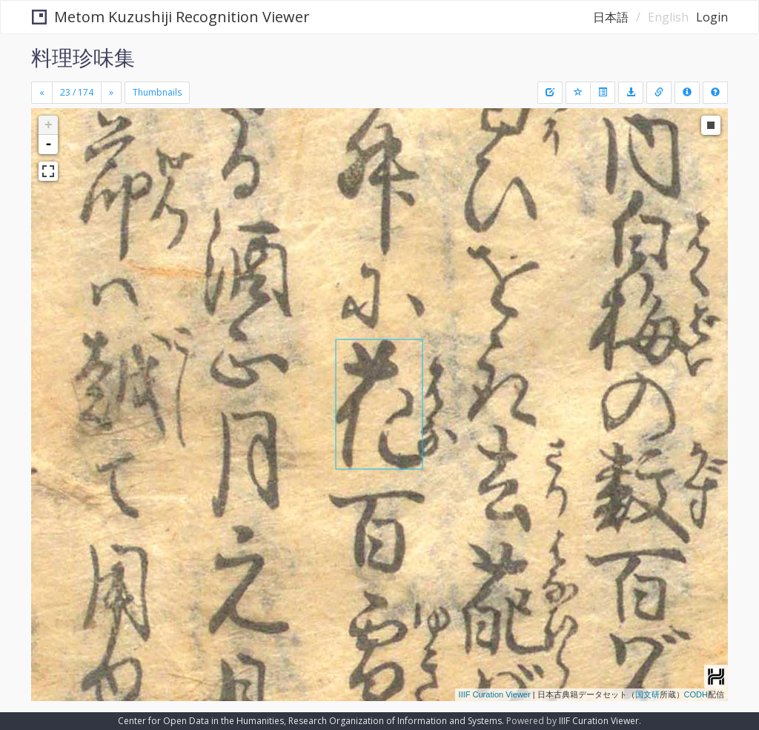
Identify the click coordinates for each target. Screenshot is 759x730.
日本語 (611, 17)
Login (712, 17)
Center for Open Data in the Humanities (201, 720)
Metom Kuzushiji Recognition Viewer (171, 17)
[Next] (111, 93)
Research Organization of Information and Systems (395, 720)
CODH (696, 694)
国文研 (647, 694)
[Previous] (42, 93)
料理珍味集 (83, 57)
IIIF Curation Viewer (495, 694)
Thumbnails (157, 92)
